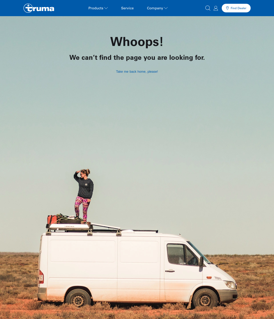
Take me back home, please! (137, 71)
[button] (207, 7)
